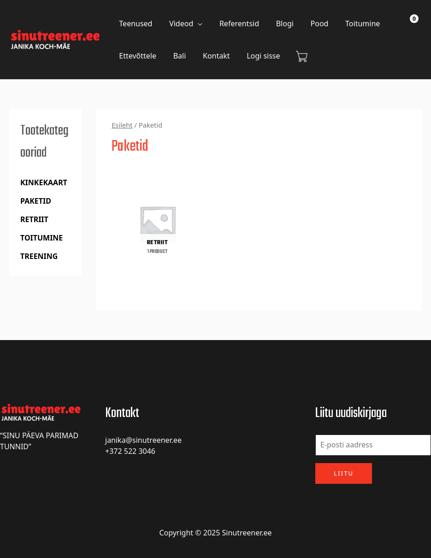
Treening (39, 256)
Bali (176, 56)
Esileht (122, 124)
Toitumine (350, 23)
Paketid (35, 201)
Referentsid (234, 23)
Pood (310, 23)
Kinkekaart (43, 182)
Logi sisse (255, 56)
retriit (34, 219)
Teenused (134, 23)
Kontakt (210, 56)
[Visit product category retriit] (157, 223)
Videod (178, 23)
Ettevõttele (136, 56)
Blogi (277, 23)
